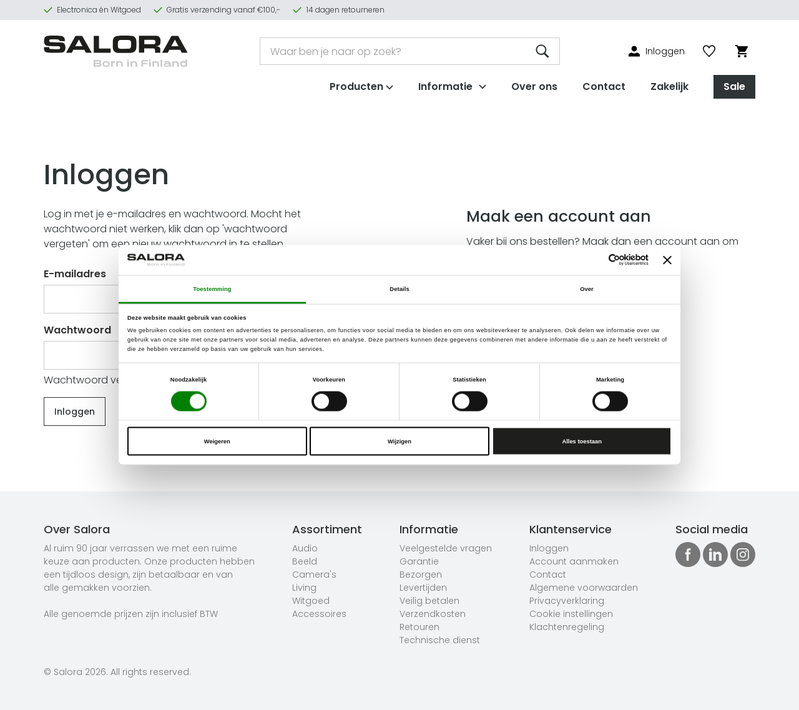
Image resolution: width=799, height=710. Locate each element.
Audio (305, 548)
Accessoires (319, 614)
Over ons (534, 86)
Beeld (304, 561)
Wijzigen (399, 441)
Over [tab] (587, 288)
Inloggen (549, 548)
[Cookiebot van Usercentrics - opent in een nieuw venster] (594, 260)
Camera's (314, 574)
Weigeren (217, 441)
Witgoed (311, 600)
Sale (734, 86)
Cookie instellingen (571, 614)
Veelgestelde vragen (446, 548)
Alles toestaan (581, 441)
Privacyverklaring (566, 600)
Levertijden (423, 587)
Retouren (419, 627)
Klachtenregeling (566, 627)
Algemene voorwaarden (583, 587)
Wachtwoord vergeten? (102, 380)
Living (304, 587)
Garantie (419, 561)
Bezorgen (421, 574)
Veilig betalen (429, 600)
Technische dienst (440, 640)
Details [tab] (399, 288)
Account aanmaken (574, 561)
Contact (603, 86)
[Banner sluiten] (667, 259)
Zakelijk (669, 86)
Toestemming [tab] (212, 288)
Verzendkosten (433, 614)
